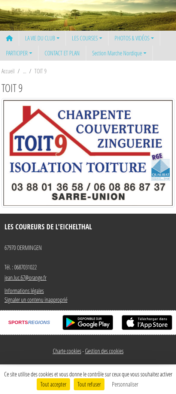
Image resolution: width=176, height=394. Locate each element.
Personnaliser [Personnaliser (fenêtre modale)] (125, 384)
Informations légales (24, 290)
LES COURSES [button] (85, 38)
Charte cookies (67, 351)
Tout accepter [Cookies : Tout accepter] (53, 384)
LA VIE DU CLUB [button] (40, 38)
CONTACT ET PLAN (62, 53)
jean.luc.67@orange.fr (25, 277)
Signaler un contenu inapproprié (35, 299)
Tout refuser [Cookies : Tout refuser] (89, 384)
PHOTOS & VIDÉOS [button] (132, 38)
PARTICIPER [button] (17, 53)
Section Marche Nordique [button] (117, 53)
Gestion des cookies (104, 351)
